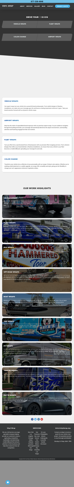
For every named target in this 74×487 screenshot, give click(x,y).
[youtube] (42, 419)
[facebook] (32, 419)
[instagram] (38, 419)
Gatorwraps (47, 458)
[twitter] (35, 419)
